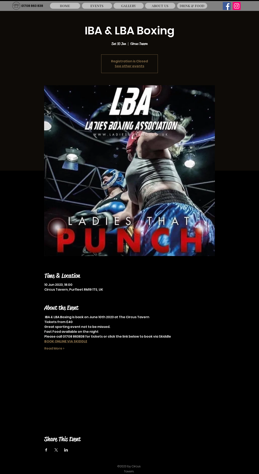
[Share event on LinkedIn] (66, 450)
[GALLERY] (129, 6)
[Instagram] (237, 6)
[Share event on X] (56, 450)
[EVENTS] (97, 6)
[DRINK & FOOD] (192, 6)
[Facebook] (227, 6)
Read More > (54, 348)
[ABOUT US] (160, 6)
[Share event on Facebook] (46, 450)
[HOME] (65, 6)
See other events (129, 66)
